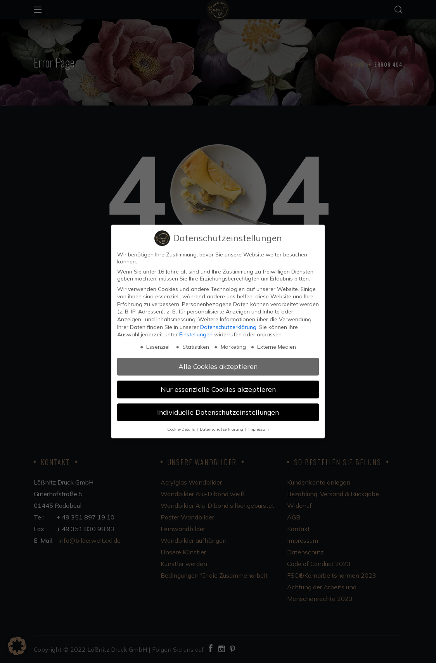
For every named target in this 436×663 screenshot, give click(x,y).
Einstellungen (196, 334)
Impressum (258, 429)
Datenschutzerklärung (228, 327)
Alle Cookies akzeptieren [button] (218, 366)
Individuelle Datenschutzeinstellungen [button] (218, 412)
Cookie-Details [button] (181, 429)
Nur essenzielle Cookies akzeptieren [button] (218, 389)
